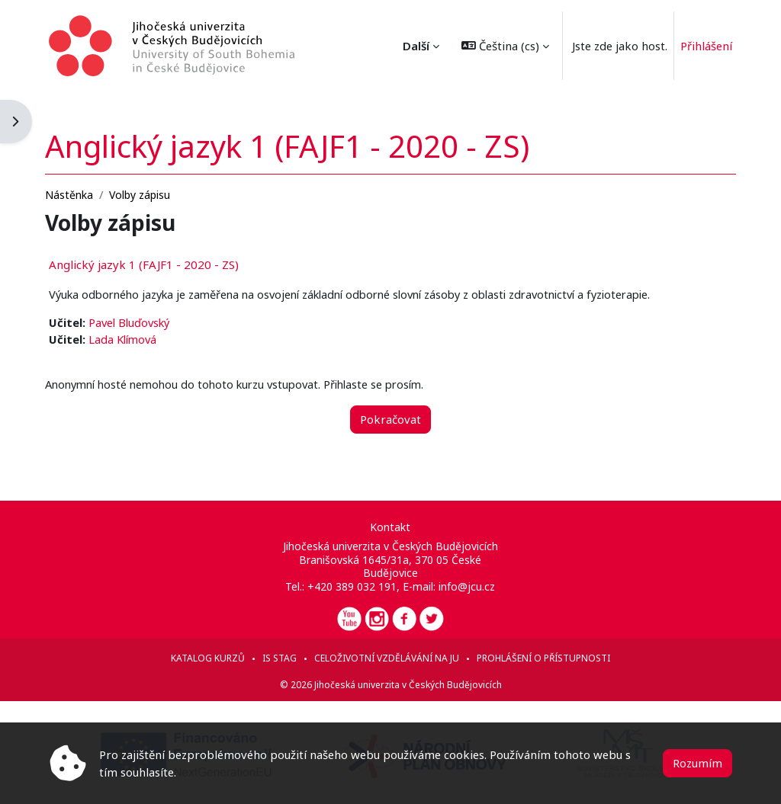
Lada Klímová (146, 326)
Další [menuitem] (416, 45)
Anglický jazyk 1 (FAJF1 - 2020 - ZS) (165, 250)
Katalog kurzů (208, 658)
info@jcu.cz (467, 586)
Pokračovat (390, 405)
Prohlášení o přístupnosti (543, 658)
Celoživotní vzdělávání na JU (386, 658)
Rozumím (697, 762)
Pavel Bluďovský (153, 308)
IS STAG (279, 658)
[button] (505, 45)
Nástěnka (90, 180)
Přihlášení (706, 45)
